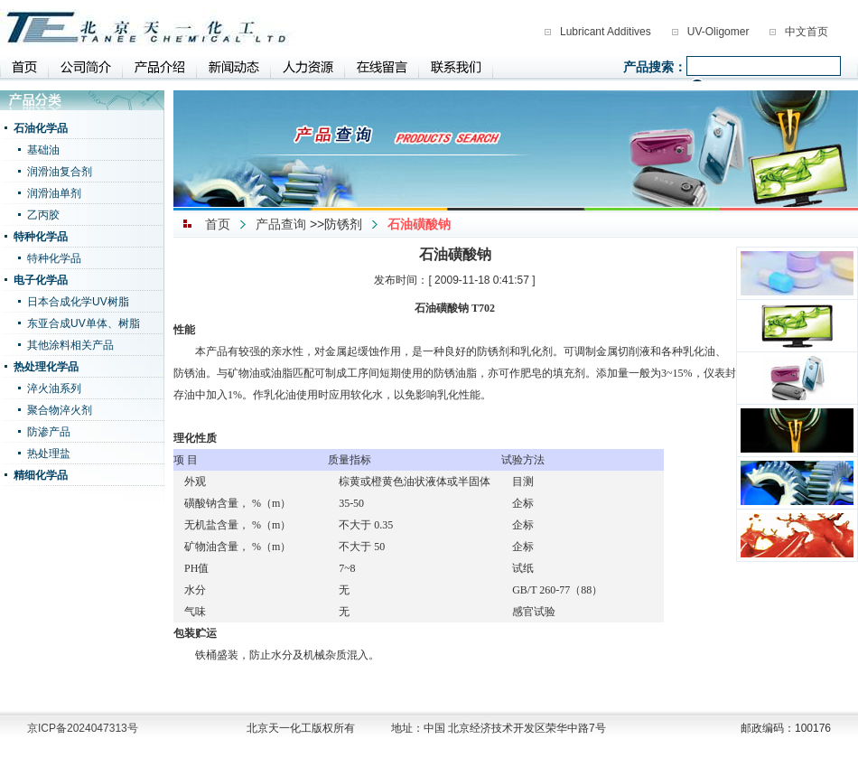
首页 (217, 224)
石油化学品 (41, 128)
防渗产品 (48, 432)
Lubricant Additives (605, 31)
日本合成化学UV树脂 (78, 301)
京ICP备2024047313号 (82, 728)
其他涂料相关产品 (70, 345)
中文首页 (806, 31)
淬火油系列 (54, 388)
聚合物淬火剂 (59, 410)
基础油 (43, 150)
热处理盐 (48, 453)
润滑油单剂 (54, 193)
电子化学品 (41, 280)
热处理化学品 (46, 366)
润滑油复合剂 (59, 171)
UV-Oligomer (718, 31)
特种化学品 (41, 236)
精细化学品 (41, 475)
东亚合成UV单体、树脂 (83, 323)
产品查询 (281, 224)
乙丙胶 (43, 215)
